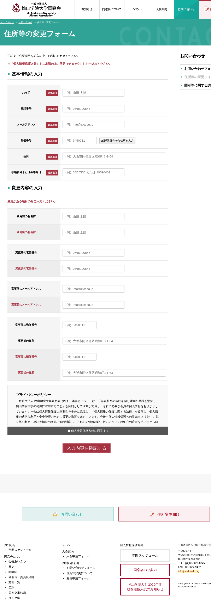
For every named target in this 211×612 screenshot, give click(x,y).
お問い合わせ (25, 22)
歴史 (11, 566)
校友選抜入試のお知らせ (145, 586)
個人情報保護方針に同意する (90, 430)
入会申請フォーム (78, 556)
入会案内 (68, 551)
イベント (68, 545)
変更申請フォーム (78, 578)
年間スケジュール (20, 549)
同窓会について (14, 556)
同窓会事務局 (17, 592)
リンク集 (14, 598)
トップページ (7, 22)
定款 (11, 587)
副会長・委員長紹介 (21, 577)
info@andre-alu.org (188, 571)
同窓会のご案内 (145, 570)
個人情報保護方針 (131, 545)
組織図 (12, 572)
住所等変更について (79, 573)
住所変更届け (164, 514)
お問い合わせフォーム (80, 567)
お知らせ (10, 545)
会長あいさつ (17, 561)
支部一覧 (14, 582)
